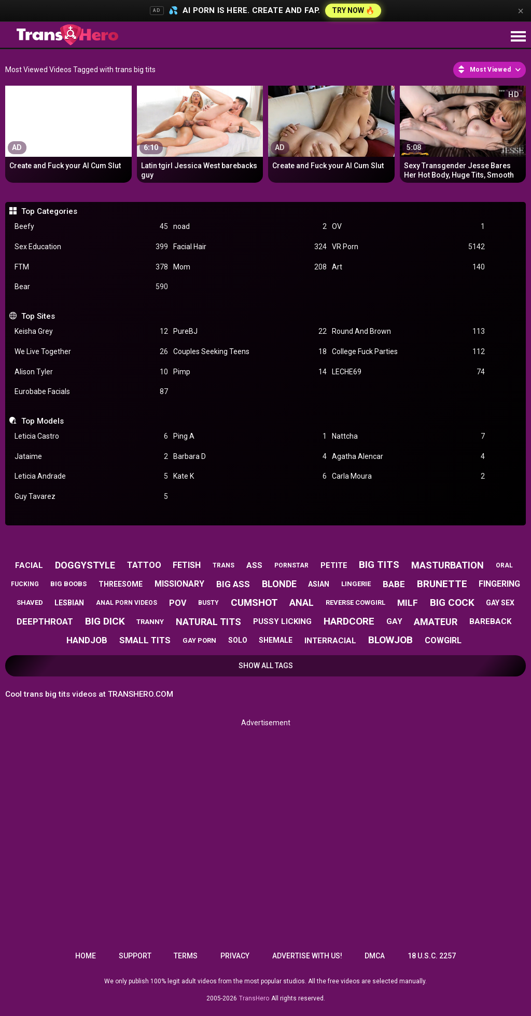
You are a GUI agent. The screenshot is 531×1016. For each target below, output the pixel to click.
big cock (452, 602)
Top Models (42, 421)
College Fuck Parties (408, 351)
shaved (30, 602)
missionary (179, 584)
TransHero (254, 998)
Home (85, 956)
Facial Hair (250, 246)
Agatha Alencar (408, 456)
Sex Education (91, 246)
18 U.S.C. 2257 (432, 956)
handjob (86, 640)
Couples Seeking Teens (250, 351)
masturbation (447, 565)
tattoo (144, 565)
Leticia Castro (91, 436)
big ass (233, 584)
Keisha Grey (91, 331)
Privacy (234, 956)
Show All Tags (266, 665)
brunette (442, 584)
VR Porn (408, 246)
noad (250, 226)
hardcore (349, 621)
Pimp (250, 372)
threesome (121, 584)
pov (177, 603)
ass (254, 565)
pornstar (291, 565)
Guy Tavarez (91, 496)
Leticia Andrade (91, 476)
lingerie (356, 584)
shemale (275, 640)
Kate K (250, 476)
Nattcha (408, 436)
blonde (279, 583)
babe (394, 584)
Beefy (91, 226)
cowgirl (443, 640)
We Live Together (91, 351)
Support (135, 956)
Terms (186, 956)
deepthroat (45, 621)
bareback (490, 621)
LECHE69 (408, 372)
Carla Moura (408, 476)
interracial (330, 640)
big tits (379, 565)
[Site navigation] (518, 37)
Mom (250, 267)
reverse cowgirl (355, 602)
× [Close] (521, 11)
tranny (150, 622)
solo (237, 640)
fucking (25, 584)
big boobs (68, 584)
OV (408, 226)
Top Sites (38, 316)
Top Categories (49, 211)
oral (504, 565)
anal (301, 602)
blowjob (390, 640)
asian (318, 584)
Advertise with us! (307, 956)
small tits (145, 640)
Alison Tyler (91, 372)
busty (208, 602)
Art (408, 267)
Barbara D (250, 456)
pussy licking (282, 621)
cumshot (254, 602)
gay (394, 621)
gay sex (500, 603)
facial (29, 565)
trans (223, 565)
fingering (499, 584)
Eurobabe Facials (91, 391)
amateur (435, 621)
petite (333, 565)
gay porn (199, 640)
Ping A (250, 436)
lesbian (69, 603)
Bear (91, 286)
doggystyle (85, 565)
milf (407, 603)
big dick (105, 621)
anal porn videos (126, 602)
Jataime (91, 456)
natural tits (208, 621)
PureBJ (250, 331)
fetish (187, 565)
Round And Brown (408, 331)
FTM (91, 267)
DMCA (375, 956)
